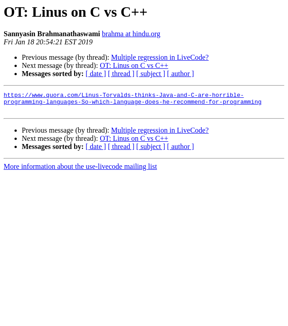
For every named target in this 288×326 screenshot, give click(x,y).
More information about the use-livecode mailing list (80, 170)
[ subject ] (150, 73)
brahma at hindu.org (131, 34)
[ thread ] (121, 73)
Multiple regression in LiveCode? (160, 57)
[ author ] (180, 73)
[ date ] (96, 73)
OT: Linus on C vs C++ (134, 65)
